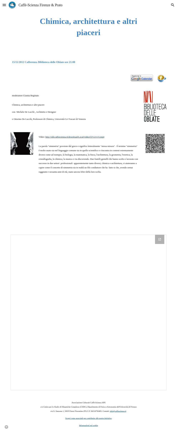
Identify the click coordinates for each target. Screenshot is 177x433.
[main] (88, 26)
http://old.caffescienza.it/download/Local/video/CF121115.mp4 (74, 137)
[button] (4, 5)
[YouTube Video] (35, 205)
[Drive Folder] (88, 312)
